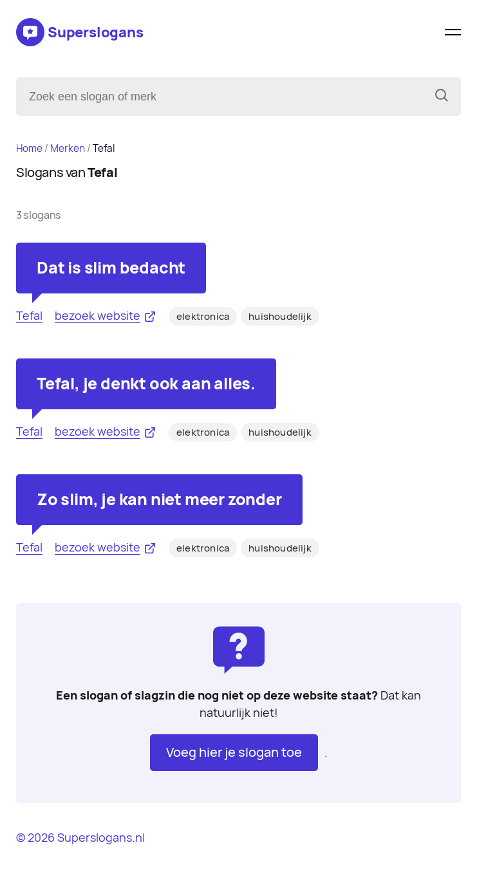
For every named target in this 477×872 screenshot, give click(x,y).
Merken (67, 148)
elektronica (202, 316)
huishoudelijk (280, 316)
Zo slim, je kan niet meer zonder (159, 499)
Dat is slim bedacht (111, 268)
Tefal (29, 315)
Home (29, 148)
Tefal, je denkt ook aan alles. (146, 383)
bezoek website (97, 315)
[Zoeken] (441, 96)
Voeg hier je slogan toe (234, 752)
